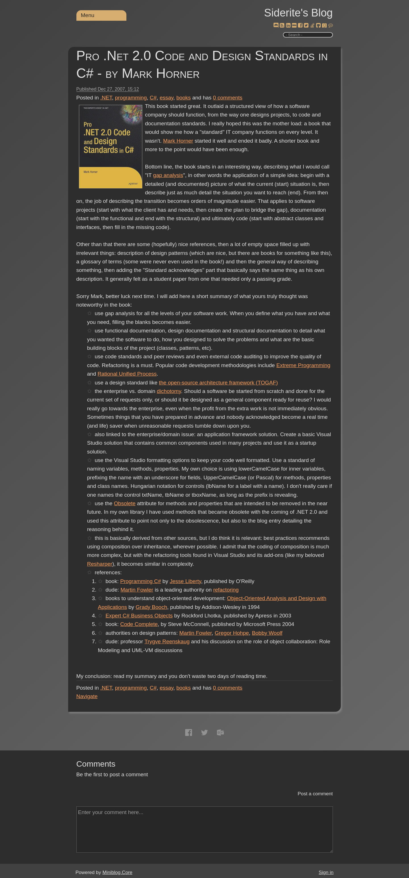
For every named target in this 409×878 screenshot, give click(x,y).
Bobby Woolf (267, 633)
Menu (88, 15)
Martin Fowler (136, 590)
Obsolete (124, 503)
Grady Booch (151, 607)
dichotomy (169, 391)
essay (166, 98)
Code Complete (139, 624)
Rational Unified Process (126, 374)
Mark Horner (178, 141)
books (183, 98)
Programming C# (140, 581)
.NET (106, 98)
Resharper (99, 564)
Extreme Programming (303, 365)
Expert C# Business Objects (139, 616)
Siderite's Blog (298, 13)
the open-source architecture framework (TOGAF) (218, 383)
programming (131, 98)
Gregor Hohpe (232, 633)
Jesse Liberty (185, 581)
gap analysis (168, 175)
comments (228, 98)
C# (153, 98)
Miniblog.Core (117, 872)
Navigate (87, 696)
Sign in (326, 872)
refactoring (226, 590)
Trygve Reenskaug (166, 641)
